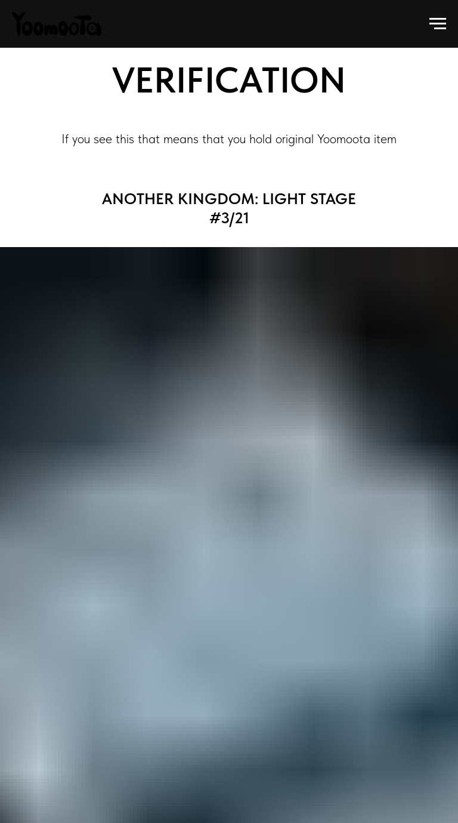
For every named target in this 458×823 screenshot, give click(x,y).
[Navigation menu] (437, 24)
